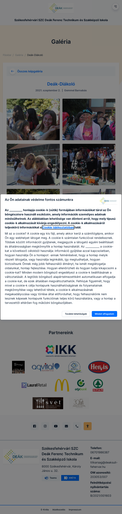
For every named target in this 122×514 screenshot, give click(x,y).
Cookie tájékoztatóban (58, 227)
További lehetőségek (76, 313)
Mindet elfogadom (104, 313)
